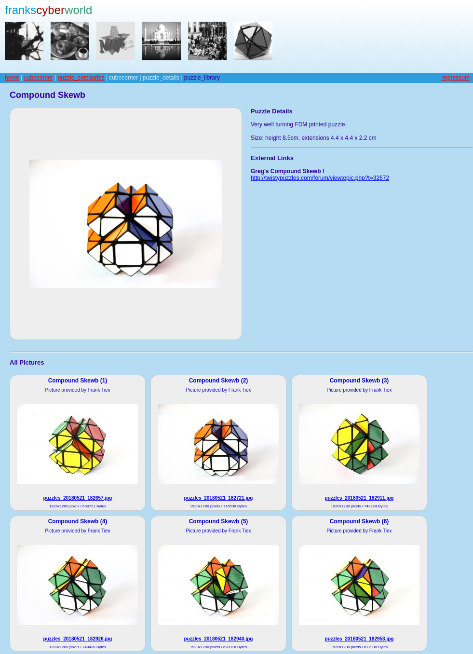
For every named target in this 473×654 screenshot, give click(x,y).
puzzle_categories (81, 77)
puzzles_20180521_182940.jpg (218, 638)
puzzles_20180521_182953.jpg (359, 638)
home (12, 77)
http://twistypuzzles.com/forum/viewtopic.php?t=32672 (320, 178)
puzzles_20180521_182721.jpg (218, 498)
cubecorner (38, 77)
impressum (455, 77)
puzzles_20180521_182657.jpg (77, 498)
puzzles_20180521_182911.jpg (359, 498)
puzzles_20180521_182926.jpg (77, 638)
